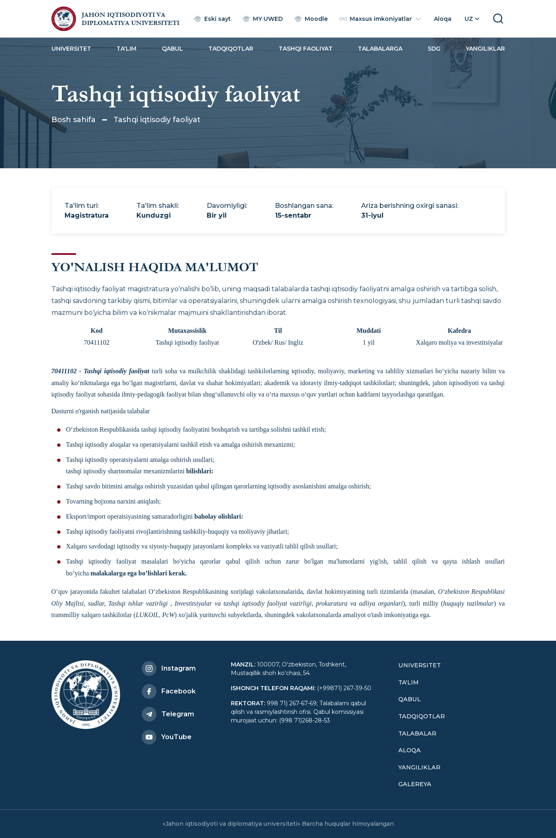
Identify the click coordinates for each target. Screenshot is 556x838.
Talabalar (417, 733)
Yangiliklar (485, 48)
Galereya (414, 784)
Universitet (71, 48)
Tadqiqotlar (230, 48)
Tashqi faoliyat (306, 48)
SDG (434, 48)
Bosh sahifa (73, 119)
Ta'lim (126, 48)
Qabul (172, 48)
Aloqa (409, 750)
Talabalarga (380, 48)
